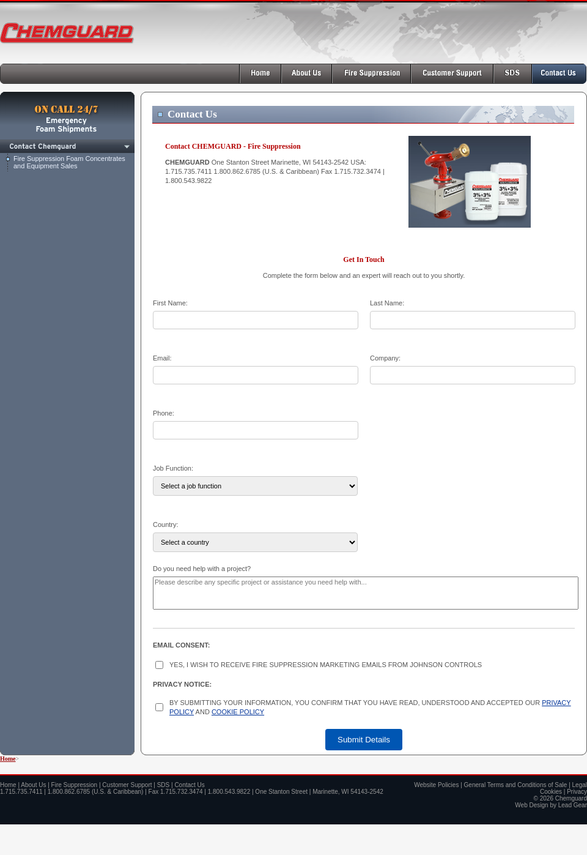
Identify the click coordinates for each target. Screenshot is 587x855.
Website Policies (436, 785)
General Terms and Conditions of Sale (515, 785)
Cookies (551, 791)
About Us (33, 785)
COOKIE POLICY (238, 711)
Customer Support (127, 785)
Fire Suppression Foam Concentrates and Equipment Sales (69, 162)
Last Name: (387, 303)
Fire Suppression (74, 785)
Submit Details (364, 739)
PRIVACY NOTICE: (182, 684)
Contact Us (189, 785)
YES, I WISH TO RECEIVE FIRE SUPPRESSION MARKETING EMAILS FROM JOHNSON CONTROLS (325, 664)
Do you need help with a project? (202, 568)
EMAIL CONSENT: (181, 645)
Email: (162, 358)
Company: (385, 358)
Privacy (577, 791)
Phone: (163, 413)
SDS (163, 785)
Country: (166, 524)
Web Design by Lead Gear (551, 805)
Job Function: (173, 468)
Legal (579, 785)
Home (8, 758)
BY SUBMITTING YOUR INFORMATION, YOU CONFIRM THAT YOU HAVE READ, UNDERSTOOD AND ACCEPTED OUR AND (370, 707)
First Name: (170, 303)
